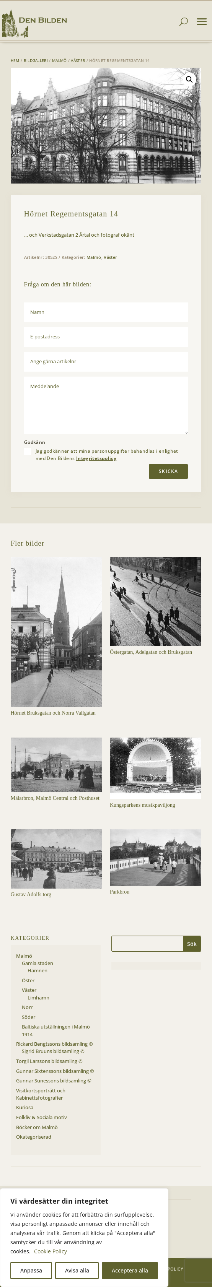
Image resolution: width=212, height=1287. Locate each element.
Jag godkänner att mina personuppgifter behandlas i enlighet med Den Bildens (107, 454)
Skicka (168, 471)
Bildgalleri (36, 60)
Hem (15, 60)
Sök (192, 943)
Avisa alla (77, 1270)
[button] (189, 79)
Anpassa (31, 1270)
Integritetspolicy (96, 458)
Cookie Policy (50, 1251)
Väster (78, 60)
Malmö (59, 60)
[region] (84, 1237)
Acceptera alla (130, 1270)
